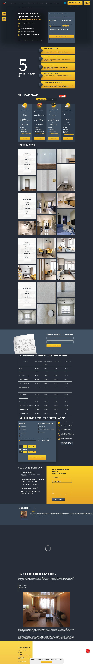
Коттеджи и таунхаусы (24, 387)
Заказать (25, 138)
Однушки (21, 372)
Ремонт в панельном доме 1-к (25, 405)
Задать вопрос (58, 499)
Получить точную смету (61, 36)
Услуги (51, 99)
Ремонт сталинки (23, 401)
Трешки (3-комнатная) (24, 379)
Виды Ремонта (41, 99)
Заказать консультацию (54, 345)
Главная (19, 7)
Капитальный (39, 110)
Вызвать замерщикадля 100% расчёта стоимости (37, 458)
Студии (20, 368)
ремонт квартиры (50, 630)
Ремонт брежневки (23, 398)
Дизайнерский (54, 110)
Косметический (25, 110)
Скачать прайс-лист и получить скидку (66, 443)
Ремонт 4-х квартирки (24, 383)
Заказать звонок (87, 3)
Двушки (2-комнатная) (24, 375)
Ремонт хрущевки (23, 394)
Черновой (68, 110)
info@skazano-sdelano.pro (24, 654)
